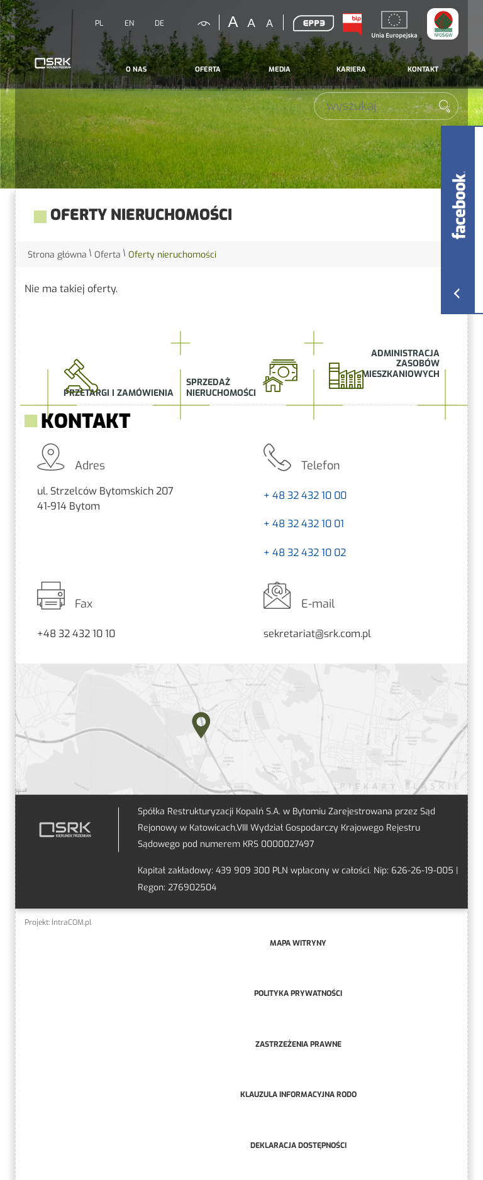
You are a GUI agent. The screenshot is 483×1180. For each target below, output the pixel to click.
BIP (351, 24)
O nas (136, 69)
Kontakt (423, 69)
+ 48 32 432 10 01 (304, 523)
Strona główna (57, 255)
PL (99, 23)
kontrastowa (196, 23)
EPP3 (313, 23)
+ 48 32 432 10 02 (305, 552)
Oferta (208, 69)
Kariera (351, 69)
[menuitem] (136, 70)
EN (129, 23)
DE (159, 23)
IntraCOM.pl (72, 922)
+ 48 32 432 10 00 (305, 495)
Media (280, 69)
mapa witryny (298, 943)
